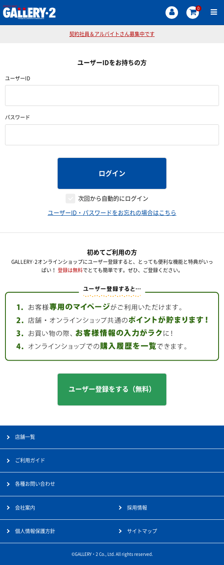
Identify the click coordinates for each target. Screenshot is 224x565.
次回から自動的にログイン (113, 198)
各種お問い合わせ (35, 483)
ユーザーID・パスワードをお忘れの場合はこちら (112, 213)
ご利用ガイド (30, 460)
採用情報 (137, 507)
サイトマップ (142, 531)
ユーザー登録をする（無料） (112, 389)
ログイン (112, 173)
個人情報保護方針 (35, 531)
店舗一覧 (25, 436)
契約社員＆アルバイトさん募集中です (112, 33)
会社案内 (25, 507)
